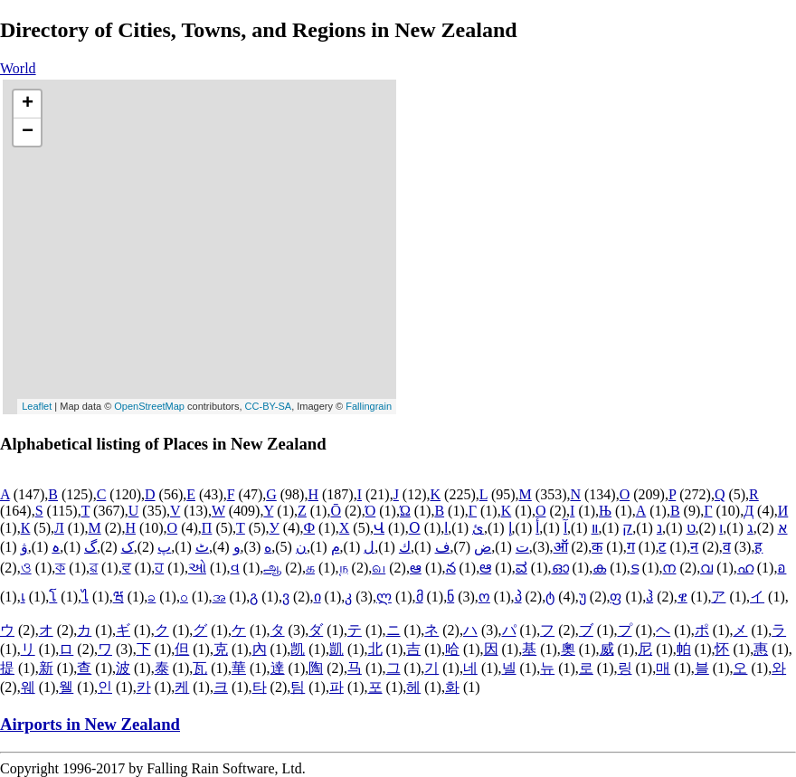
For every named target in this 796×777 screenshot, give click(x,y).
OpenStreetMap (149, 406)
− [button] (27, 132)
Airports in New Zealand (90, 724)
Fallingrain (369, 406)
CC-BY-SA (268, 406)
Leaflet (37, 406)
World (18, 68)
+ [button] (27, 104)
